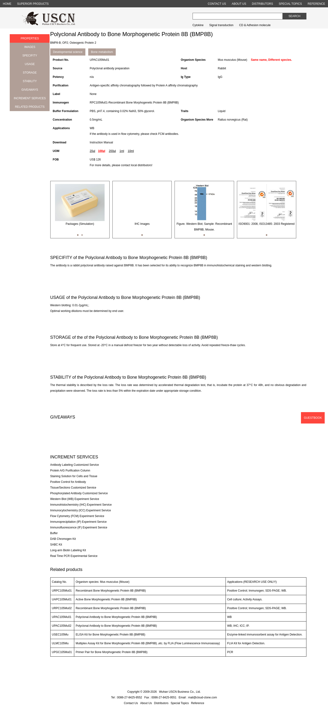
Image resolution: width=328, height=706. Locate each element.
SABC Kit (56, 544)
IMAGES (29, 47)
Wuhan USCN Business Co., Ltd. (180, 691)
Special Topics (180, 703)
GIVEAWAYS (29, 89)
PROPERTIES (30, 38)
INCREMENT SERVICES (30, 98)
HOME (7, 3)
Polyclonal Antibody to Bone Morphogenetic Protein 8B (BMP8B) (116, 617)
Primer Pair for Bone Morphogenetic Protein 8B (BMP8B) (112, 652)
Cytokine (198, 25)
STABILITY (30, 81)
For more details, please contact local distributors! (121, 165)
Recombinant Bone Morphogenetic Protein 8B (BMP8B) (111, 590)
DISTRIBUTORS (262, 3)
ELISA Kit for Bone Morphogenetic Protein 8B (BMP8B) (110, 634)
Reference (197, 703)
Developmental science (68, 52)
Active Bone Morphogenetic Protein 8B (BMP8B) (106, 599)
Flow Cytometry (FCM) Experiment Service (77, 516)
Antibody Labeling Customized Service (74, 464)
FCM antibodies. (168, 134)
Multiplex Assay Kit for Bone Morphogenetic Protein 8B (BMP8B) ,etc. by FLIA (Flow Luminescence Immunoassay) (148, 643)
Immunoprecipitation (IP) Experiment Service (78, 521)
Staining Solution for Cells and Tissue (73, 476)
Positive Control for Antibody (68, 482)
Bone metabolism (102, 52)
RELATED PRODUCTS (30, 106)
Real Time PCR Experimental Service (73, 556)
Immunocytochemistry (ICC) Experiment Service (80, 510)
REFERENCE (316, 3)
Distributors (161, 703)
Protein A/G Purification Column (70, 470)
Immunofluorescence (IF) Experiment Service (78, 527)
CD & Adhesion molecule (255, 25)
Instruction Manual (101, 142)
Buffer (54, 533)
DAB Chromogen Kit (63, 539)
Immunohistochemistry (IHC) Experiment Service (81, 504)
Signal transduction (221, 25)
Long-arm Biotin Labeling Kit (68, 550)
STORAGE (30, 72)
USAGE (30, 64)
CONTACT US (217, 3)
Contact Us (131, 703)
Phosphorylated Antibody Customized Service (79, 493)
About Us (146, 703)
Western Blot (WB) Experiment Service (74, 499)
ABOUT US (239, 3)
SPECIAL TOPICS (290, 3)
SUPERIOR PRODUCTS (33, 3)
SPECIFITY (29, 55)
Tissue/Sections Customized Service (73, 487)
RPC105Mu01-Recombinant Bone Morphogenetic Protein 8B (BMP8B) (134, 102)
